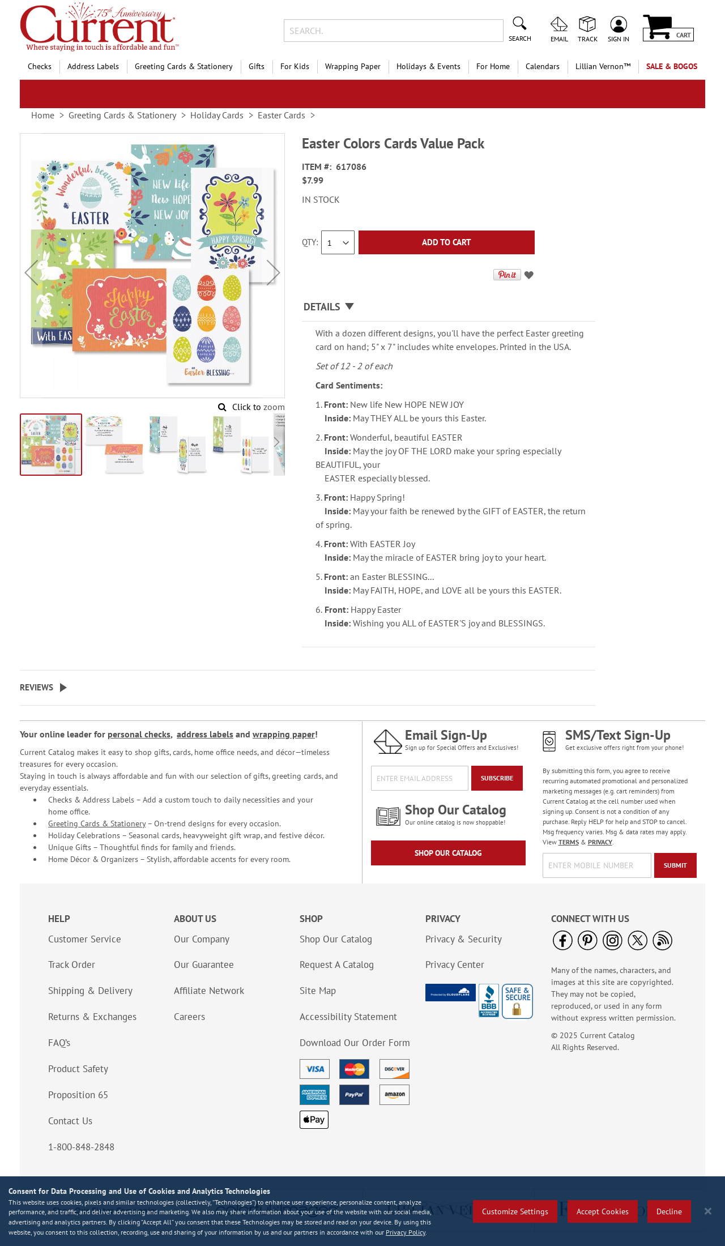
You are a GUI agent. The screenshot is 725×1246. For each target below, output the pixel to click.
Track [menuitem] (588, 38)
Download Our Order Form (355, 1042)
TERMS (568, 842)
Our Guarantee (204, 964)
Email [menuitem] (559, 38)
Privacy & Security (463, 939)
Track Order (71, 964)
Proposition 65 (78, 1095)
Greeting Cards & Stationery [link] (122, 115)
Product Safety (78, 1068)
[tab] (448, 307)
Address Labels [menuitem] (93, 66)
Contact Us (70, 1121)
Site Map (318, 990)
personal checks (139, 734)
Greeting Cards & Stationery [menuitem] (184, 66)
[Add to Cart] (447, 242)
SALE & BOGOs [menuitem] (671, 66)
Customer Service (84, 939)
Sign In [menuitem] (618, 38)
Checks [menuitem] (40, 66)
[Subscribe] (497, 778)
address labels (205, 734)
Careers (189, 1016)
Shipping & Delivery (90, 990)
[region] (362, 1211)
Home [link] (42, 115)
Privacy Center (454, 964)
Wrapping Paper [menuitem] (353, 66)
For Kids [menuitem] (294, 66)
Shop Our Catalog (448, 853)
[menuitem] (603, 66)
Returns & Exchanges (92, 1016)
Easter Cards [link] (281, 115)
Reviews (36, 687)
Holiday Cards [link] (217, 115)
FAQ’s (59, 1042)
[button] (31, 272)
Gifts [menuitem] (257, 66)
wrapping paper (284, 734)
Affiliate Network (209, 990)
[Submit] (675, 865)
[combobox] (393, 30)
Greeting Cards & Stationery (97, 823)
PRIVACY (600, 842)
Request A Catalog (337, 964)
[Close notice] (708, 1211)
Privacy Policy (405, 1232)
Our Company (201, 939)
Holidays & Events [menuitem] (428, 66)
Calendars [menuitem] (543, 66)
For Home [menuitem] (493, 66)
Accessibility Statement (348, 1016)
